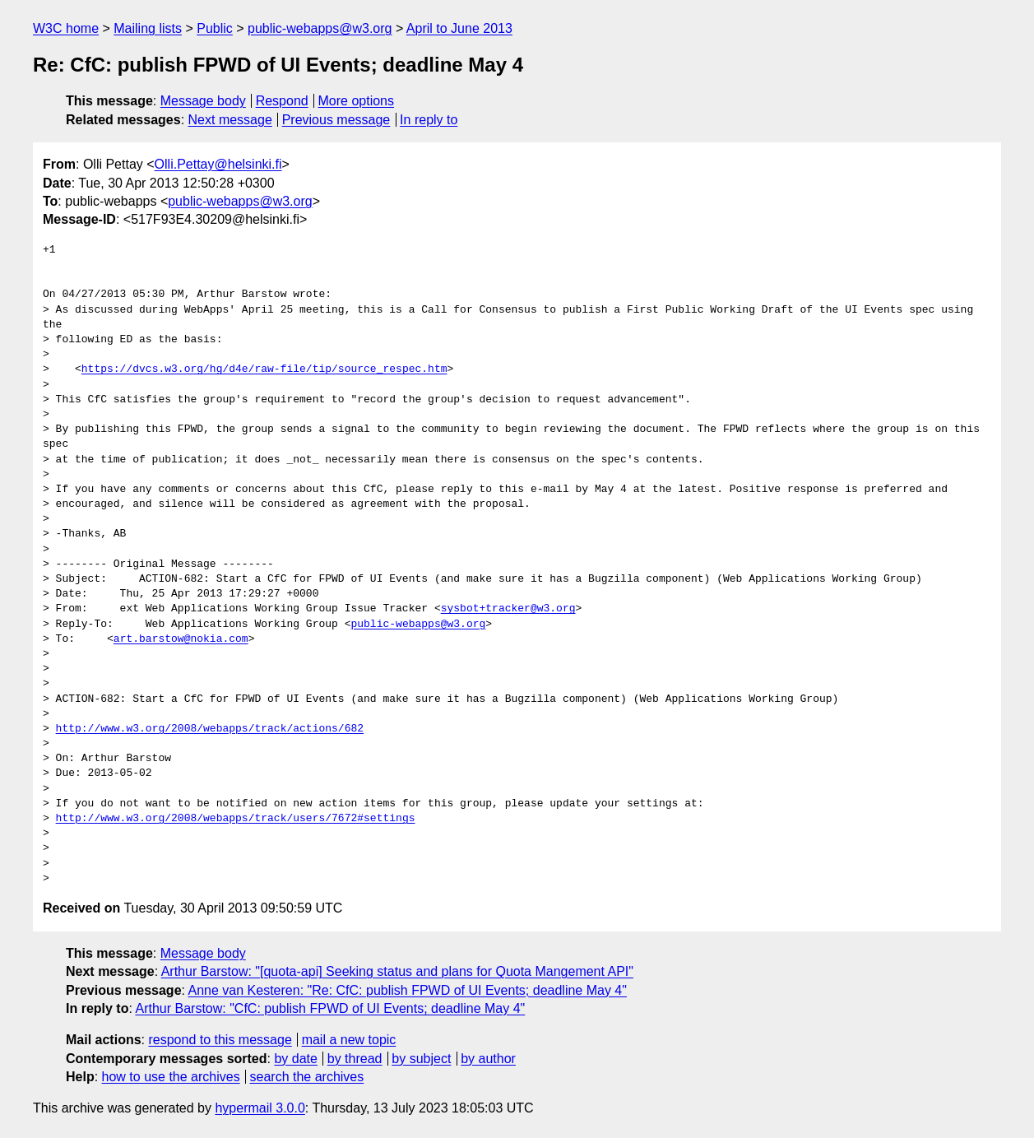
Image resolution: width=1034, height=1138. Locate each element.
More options (356, 101)
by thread (355, 1059)
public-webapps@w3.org (320, 28)
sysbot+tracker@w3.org (508, 609)
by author (488, 1059)
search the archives (307, 1077)
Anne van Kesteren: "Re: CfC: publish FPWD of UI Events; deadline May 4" (407, 990)
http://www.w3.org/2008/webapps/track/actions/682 (210, 729)
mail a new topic (349, 1040)
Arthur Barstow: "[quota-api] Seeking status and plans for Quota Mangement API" (397, 971)
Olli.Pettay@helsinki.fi (218, 164)
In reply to (428, 120)
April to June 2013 (459, 28)
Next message (230, 120)
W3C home (66, 28)
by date (295, 1059)
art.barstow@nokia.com (181, 639)
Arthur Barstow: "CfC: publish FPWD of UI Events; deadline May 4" (330, 1008)
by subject (421, 1059)
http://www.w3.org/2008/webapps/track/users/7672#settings (235, 818)
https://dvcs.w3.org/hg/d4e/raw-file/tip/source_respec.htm (264, 369)
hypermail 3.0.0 (259, 1108)
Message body (203, 101)
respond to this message (219, 1040)
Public (215, 28)
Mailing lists (148, 28)
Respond (282, 101)
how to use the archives (171, 1077)
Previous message (336, 120)
